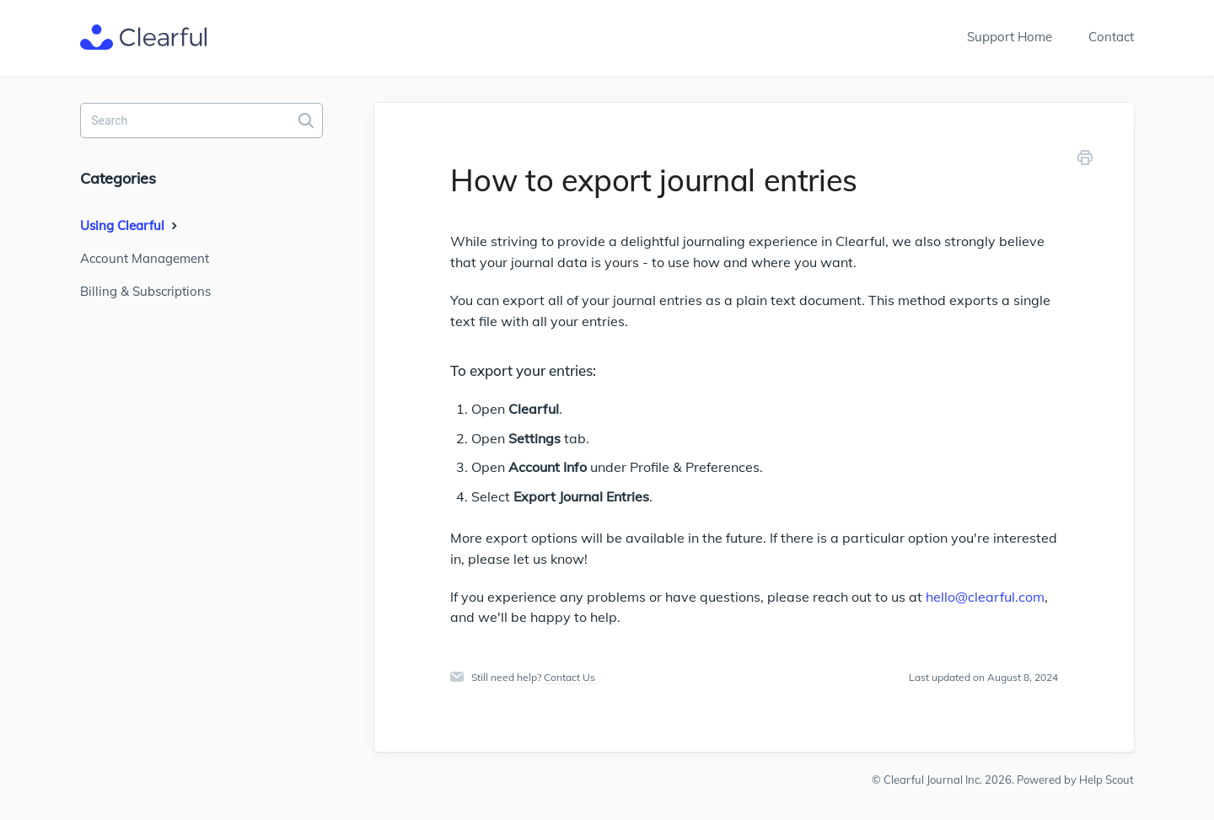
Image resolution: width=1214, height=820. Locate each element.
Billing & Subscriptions (145, 291)
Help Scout (1106, 779)
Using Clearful (130, 225)
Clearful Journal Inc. (933, 779)
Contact (1111, 37)
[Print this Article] (1085, 160)
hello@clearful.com (985, 596)
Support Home (1009, 37)
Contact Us (569, 677)
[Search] (201, 120)
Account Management (144, 258)
